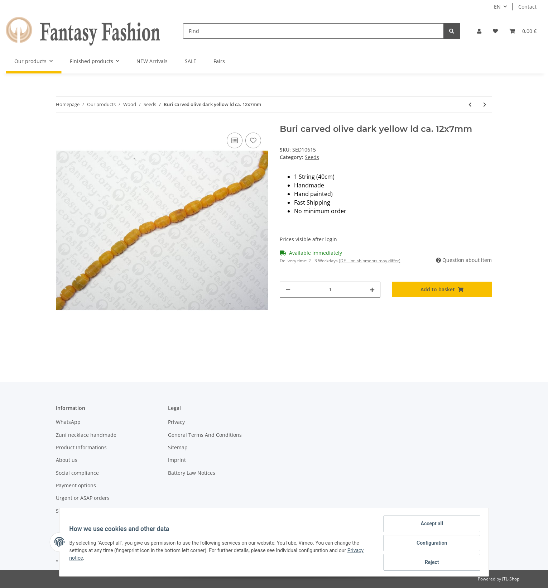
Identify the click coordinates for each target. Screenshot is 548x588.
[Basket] (523, 31)
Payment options (76, 485)
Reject (430, 562)
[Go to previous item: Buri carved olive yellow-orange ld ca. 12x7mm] (470, 104)
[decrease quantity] (288, 289)
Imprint (177, 459)
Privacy (176, 422)
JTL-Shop (510, 579)
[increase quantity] (372, 289)
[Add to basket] (442, 289)
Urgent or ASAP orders (83, 497)
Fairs (219, 61)
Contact (527, 6)
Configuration (430, 544)
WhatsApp (68, 422)
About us (66, 459)
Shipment (67, 510)
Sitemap (178, 447)
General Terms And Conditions (205, 434)
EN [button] (497, 6)
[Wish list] (495, 31)
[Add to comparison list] (234, 140)
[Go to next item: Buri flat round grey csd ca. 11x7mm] (484, 104)
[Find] (313, 31)
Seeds (312, 157)
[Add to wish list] (253, 140)
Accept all (430, 525)
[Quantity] (330, 289)
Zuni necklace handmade (86, 434)
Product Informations (81, 447)
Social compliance (77, 472)
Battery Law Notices (191, 472)
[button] (479, 31)
